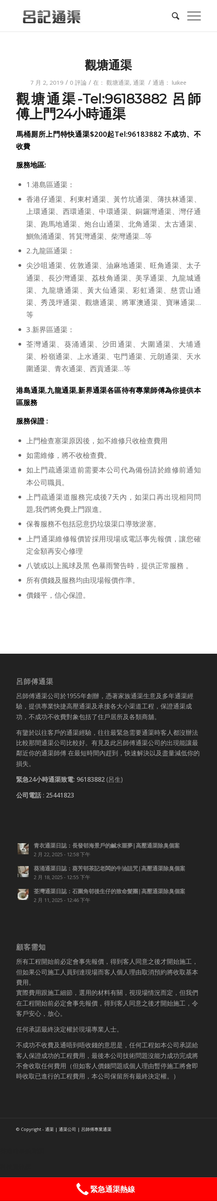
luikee (179, 82)
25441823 (60, 795)
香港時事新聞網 (22, 1151)
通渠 (139, 82)
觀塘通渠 (108, 65)
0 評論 (78, 82)
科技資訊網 (15, 1166)
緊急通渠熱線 (105, 1189)
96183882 (91, 779)
